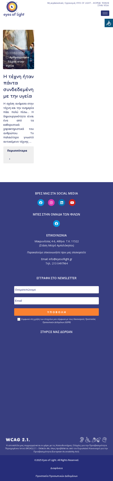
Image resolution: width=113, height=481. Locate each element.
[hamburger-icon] (105, 13)
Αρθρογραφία (19, 57)
